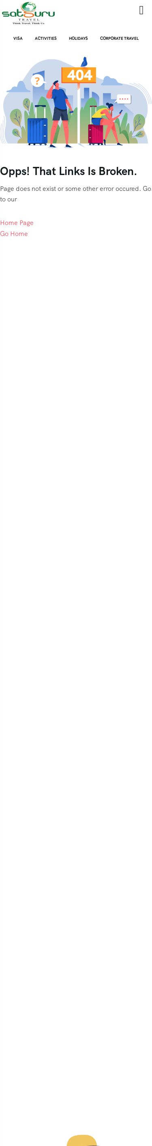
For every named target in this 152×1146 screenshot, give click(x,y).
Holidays (78, 38)
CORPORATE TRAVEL (119, 38)
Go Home (14, 233)
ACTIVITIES (46, 38)
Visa (18, 38)
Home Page (17, 222)
